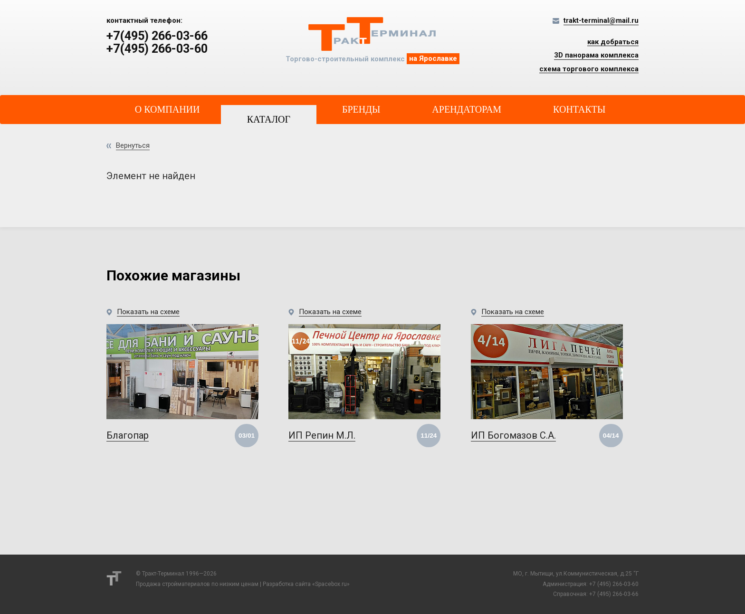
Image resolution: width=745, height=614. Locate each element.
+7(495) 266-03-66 (157, 36)
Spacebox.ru (331, 584)
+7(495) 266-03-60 (157, 49)
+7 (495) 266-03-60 (614, 584)
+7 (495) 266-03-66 (614, 594)
